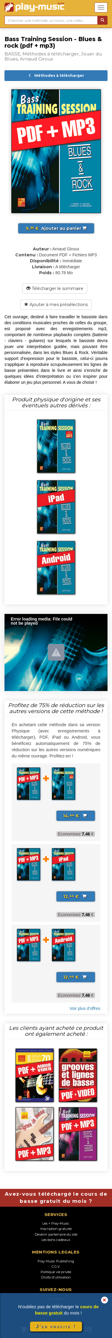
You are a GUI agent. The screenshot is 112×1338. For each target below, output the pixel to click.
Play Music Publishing (56, 1261)
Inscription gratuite (56, 1229)
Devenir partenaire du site (56, 1234)
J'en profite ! (56, 1326)
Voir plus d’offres (85, 1008)
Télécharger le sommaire (54, 288)
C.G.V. (56, 1266)
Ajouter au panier (56, 228)
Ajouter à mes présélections (56, 304)
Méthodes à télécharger (56, 75)
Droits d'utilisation (56, 1277)
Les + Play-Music (55, 1223)
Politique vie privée (56, 1272)
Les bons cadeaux (56, 1240)
